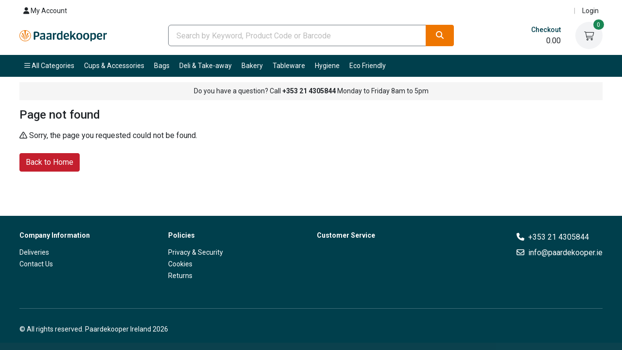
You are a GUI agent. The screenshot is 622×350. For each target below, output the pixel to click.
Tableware (289, 66)
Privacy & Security (195, 252)
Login (590, 11)
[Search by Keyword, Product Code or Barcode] (297, 35)
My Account (45, 11)
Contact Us (36, 264)
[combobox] (297, 35)
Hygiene (327, 66)
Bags (162, 66)
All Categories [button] (49, 66)
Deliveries (34, 252)
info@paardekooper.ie (565, 252)
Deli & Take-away (205, 66)
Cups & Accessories (114, 66)
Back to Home (49, 161)
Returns (180, 276)
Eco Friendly (367, 66)
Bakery (252, 66)
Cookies (180, 264)
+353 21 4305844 (558, 237)
